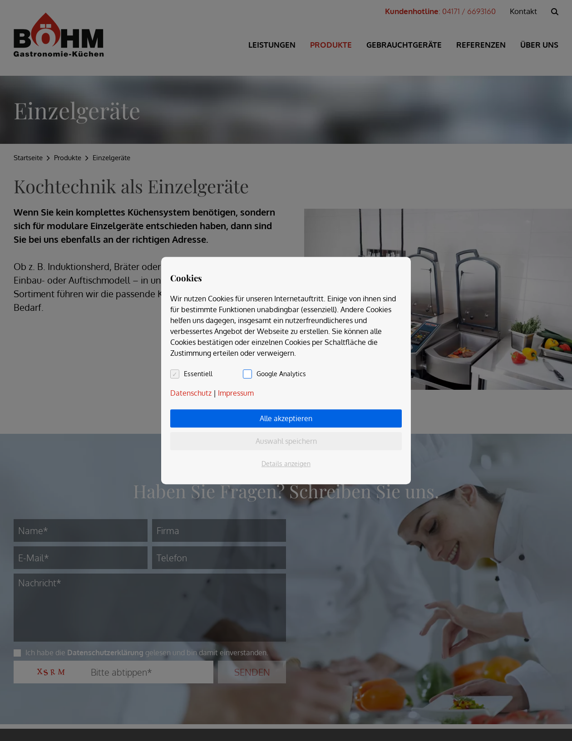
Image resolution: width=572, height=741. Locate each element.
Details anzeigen (286, 463)
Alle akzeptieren (286, 418)
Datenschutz (191, 392)
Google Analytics (281, 374)
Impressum (236, 392)
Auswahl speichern (286, 441)
